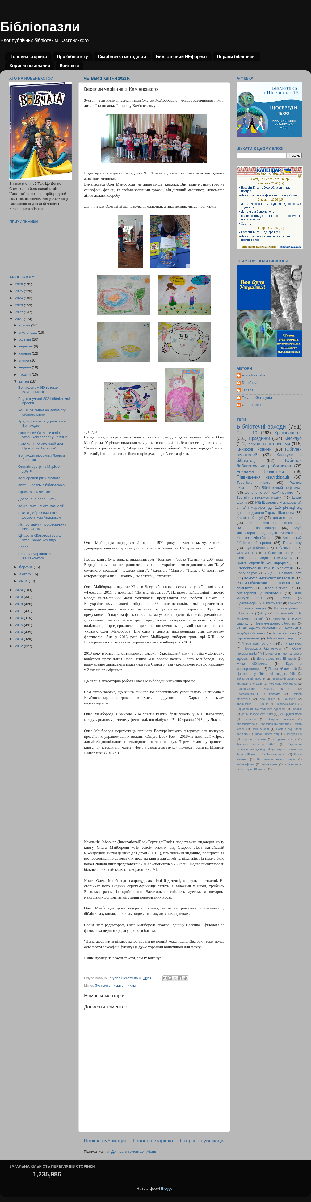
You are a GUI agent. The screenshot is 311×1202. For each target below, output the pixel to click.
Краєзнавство (288, 432)
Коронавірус (247, 573)
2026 (19, 284)
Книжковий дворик (284, 678)
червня (25, 367)
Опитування (294, 734)
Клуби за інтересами (269, 443)
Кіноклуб (293, 438)
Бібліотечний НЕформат (181, 56)
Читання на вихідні (256, 528)
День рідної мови (290, 714)
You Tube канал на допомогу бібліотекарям (42, 412)
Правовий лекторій (282, 669)
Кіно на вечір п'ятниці (255, 538)
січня (23, 581)
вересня (26, 346)
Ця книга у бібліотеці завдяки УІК (266, 674)
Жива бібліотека (252, 664)
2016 (19, 618)
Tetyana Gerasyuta (257, 398)
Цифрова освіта (276, 754)
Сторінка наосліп (285, 739)
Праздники (259, 438)
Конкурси (295, 603)
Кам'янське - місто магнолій (41, 506)
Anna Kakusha (253, 375)
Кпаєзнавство (246, 723)
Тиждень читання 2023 (256, 744)
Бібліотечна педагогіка (284, 638)
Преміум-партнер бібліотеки (276, 623)
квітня (24, 381)
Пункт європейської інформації (264, 563)
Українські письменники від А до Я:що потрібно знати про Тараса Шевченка (269, 749)
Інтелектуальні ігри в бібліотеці (265, 568)
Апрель (24, 547)
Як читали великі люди (276, 759)
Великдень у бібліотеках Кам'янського (38, 389)
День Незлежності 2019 (257, 714)
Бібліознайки (272, 603)
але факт (267, 698)
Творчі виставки (284, 633)
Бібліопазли (40, 26)
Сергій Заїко (252, 405)
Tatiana (248, 390)
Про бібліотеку (72, 56)
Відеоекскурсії (286, 703)
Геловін (297, 709)
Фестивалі (245, 553)
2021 (19, 319)
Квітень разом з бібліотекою (41, 485)
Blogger (167, 1189)
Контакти (69, 65)
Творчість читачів (254, 483)
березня (26, 567)
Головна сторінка (29, 56)
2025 (19, 291)
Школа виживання (278, 588)
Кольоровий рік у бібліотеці (40, 478)
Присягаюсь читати (34, 492)
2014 (19, 632)
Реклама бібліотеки (260, 471)
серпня (25, 353)
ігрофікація (244, 703)
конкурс (290, 698)
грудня (25, 325)
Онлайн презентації (267, 734)
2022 (19, 312)
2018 (19, 604)
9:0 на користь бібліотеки (257, 628)
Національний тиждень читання (264, 688)
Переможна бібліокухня (262, 648)
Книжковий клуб (250, 518)
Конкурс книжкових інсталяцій (269, 578)
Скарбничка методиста (122, 56)
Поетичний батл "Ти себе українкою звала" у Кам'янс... (44, 435)
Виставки (285, 598)
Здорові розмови (281, 719)
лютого (25, 574)
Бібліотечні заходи (261, 426)
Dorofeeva (250, 383)
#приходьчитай (248, 638)
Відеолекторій (247, 603)
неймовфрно (245, 764)
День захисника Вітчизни (276, 659)
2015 (19, 625)
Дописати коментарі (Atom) (133, 1152)
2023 (19, 305)
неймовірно (269, 764)
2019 (19, 597)
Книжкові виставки (249, 683)
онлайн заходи (254, 608)
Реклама (274, 693)
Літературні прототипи (258, 643)
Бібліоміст (284, 548)
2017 (19, 611)
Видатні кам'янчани (275, 558)
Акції (263, 613)
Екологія (250, 719)
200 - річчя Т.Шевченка (269, 523)
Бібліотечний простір (251, 678)
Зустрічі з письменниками (116, 985)
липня (24, 360)
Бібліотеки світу (279, 553)
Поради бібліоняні (236, 56)
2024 (19, 298)
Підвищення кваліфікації (263, 477)
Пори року (292, 543)
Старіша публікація (202, 1140)
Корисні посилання (30, 65)
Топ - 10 (247, 432)
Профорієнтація (247, 693)
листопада (28, 332)
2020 (19, 590)
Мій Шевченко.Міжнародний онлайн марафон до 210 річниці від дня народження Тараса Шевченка (269, 508)
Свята (242, 558)
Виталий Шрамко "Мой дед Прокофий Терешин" (40, 446)
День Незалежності (285, 573)
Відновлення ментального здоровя (261, 709)
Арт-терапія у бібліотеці (259, 593)
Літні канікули (291, 643)
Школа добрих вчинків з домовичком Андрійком (39, 515)
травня (25, 374)
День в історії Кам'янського (269, 492)
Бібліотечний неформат (282, 488)
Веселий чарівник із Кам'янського (34, 556)
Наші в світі (260, 729)
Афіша (264, 703)
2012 (19, 646)
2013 (19, 639)
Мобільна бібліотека (282, 683)
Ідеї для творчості (287, 518)
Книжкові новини (254, 449)
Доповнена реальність (37, 499)
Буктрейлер (255, 548)
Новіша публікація (105, 1140)
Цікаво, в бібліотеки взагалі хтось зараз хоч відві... (41, 538)
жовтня (25, 339)
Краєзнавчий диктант (274, 723)
